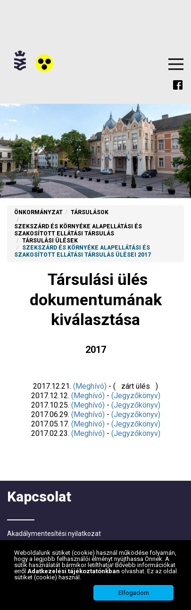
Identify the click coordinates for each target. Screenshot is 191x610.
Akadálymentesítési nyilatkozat (54, 533)
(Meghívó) (90, 386)
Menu (176, 64)
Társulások (89, 212)
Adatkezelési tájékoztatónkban (74, 571)
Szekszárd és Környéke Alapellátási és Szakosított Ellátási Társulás (78, 230)
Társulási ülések (50, 240)
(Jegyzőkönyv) (135, 395)
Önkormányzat (38, 212)
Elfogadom (133, 593)
